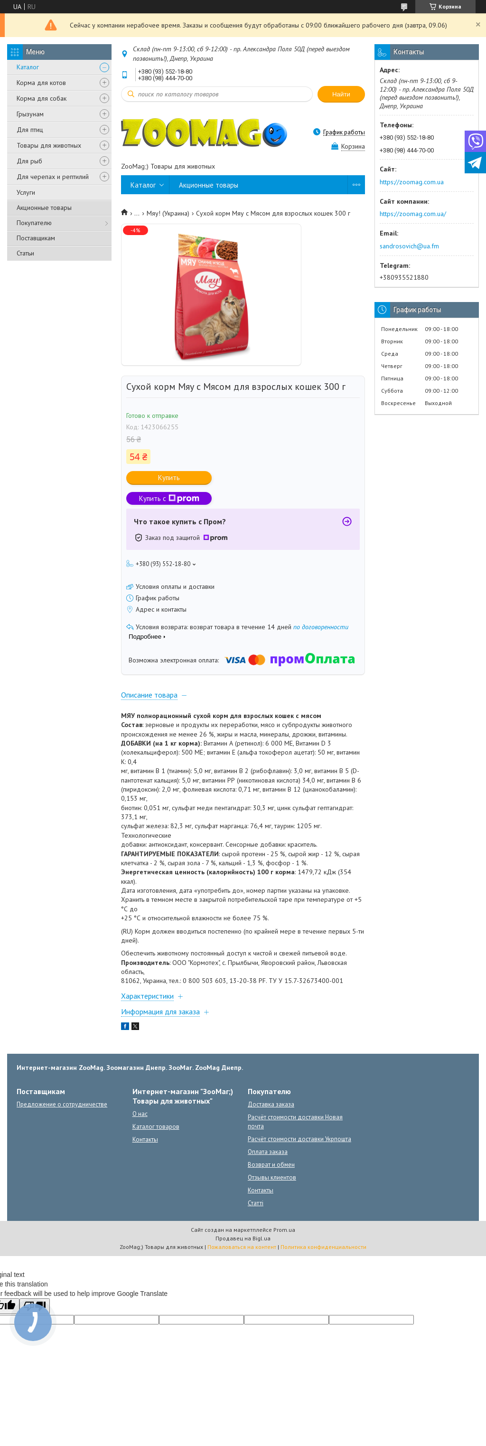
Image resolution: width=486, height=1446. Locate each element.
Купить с (169, 498)
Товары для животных (49, 145)
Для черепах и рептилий (53, 176)
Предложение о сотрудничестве (62, 1104)
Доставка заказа (271, 1104)
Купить (169, 477)
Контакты (145, 1139)
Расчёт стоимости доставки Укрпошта (299, 1139)
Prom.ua (284, 1229)
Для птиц (30, 129)
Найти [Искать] (341, 94)
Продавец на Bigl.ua (243, 1238)
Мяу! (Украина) (168, 213)
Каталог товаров (155, 1127)
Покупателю (34, 222)
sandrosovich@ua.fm (409, 246)
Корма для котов (41, 82)
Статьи (25, 253)
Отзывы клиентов (272, 1177)
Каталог (28, 67)
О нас (140, 1114)
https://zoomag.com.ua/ (413, 213)
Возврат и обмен (271, 1165)
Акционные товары (44, 207)
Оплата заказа (268, 1152)
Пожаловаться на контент (241, 1246)
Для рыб (29, 161)
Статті (255, 1203)
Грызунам (30, 114)
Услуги (26, 192)
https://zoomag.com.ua (412, 182)
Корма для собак (41, 98)
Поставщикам (36, 238)
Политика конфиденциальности (323, 1246)
